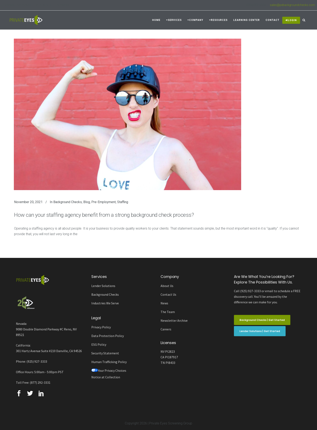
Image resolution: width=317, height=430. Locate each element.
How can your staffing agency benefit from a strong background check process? (104, 215)
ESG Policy (98, 344)
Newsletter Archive (174, 320)
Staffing (122, 202)
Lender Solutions (103, 286)
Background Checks (67, 202)
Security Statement (105, 353)
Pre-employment (103, 202)
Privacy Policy (101, 327)
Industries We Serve (105, 303)
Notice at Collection (105, 377)
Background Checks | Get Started (262, 320)
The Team (168, 312)
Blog (86, 202)
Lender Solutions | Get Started (260, 331)
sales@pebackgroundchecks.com (292, 5)
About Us (167, 286)
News (164, 303)
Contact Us (168, 294)
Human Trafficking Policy (109, 362)
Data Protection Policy (107, 336)
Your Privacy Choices (108, 370)
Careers (166, 329)
